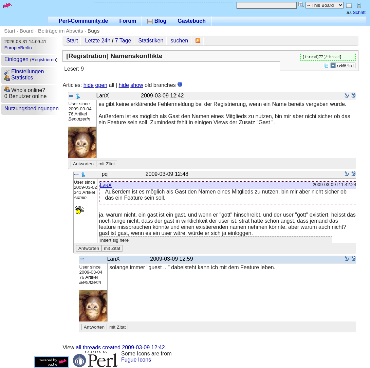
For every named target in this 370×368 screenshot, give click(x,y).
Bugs (93, 31)
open (101, 85)
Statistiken (151, 40)
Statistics (18, 77)
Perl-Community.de (83, 21)
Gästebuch (192, 21)
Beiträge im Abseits (60, 31)
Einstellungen (24, 71)
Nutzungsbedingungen (31, 108)
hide (89, 85)
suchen (179, 40)
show (136, 85)
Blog (156, 21)
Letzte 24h (98, 40)
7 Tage (123, 40)
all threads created (120, 347)
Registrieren (44, 59)
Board (27, 31)
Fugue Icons (136, 360)
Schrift (356, 12)
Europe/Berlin (18, 47)
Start (9, 31)
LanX (106, 185)
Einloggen (16, 59)
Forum (127, 21)
